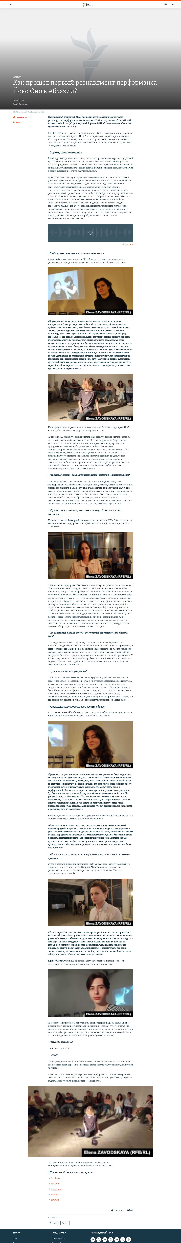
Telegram (55, 1184)
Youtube (55, 1200)
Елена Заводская (20, 104)
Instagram (56, 1189)
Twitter (54, 1194)
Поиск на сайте (58, 1238)
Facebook (55, 1178)
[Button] (20, 118)
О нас (15, 1238)
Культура (17, 77)
